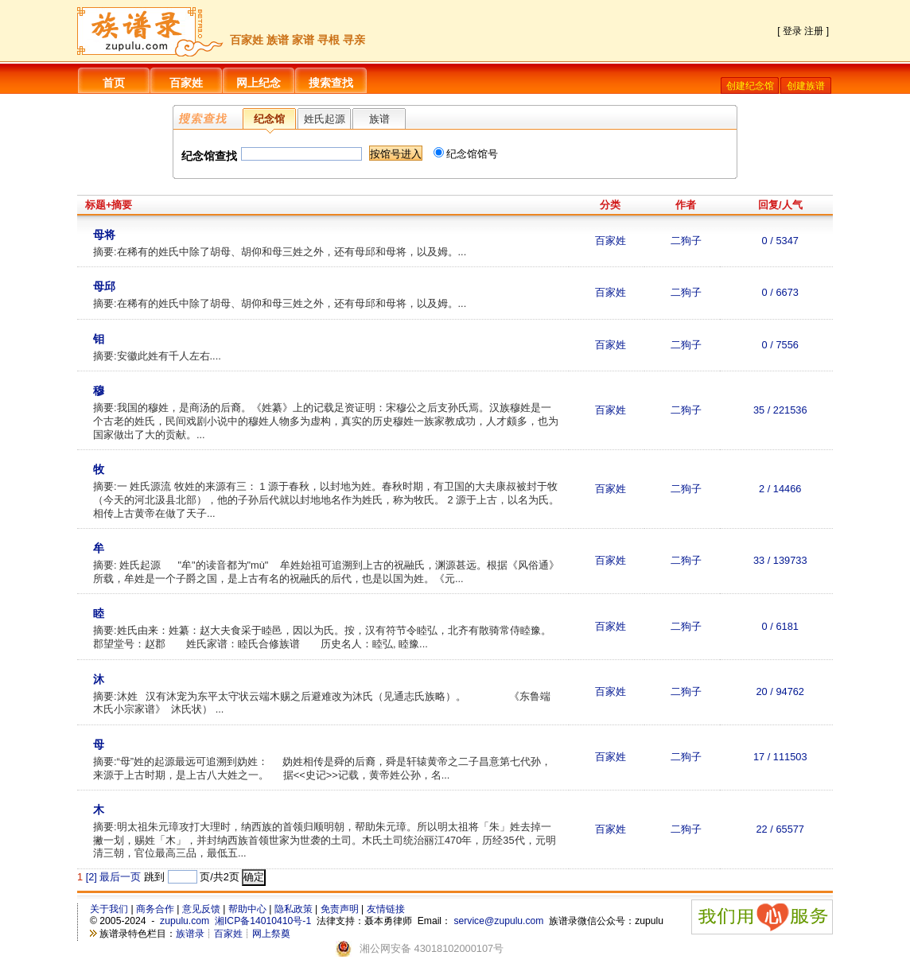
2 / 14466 (780, 489)
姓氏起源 (324, 119)
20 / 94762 (780, 691)
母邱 (104, 286)
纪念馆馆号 (466, 154)
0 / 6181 (780, 626)
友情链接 (386, 909)
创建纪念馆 (750, 85)
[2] (91, 877)
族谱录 (190, 933)
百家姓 (186, 82)
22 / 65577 (780, 829)
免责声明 (340, 909)
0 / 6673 (780, 292)
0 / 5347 (780, 241)
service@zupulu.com (498, 920)
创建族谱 (806, 85)
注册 (813, 31)
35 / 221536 (780, 410)
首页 (114, 82)
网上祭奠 (271, 933)
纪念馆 (269, 119)
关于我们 (109, 909)
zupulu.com (184, 920)
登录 (792, 31)
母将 (104, 234)
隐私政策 (293, 909)
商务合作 (155, 909)
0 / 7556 (780, 345)
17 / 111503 (780, 757)
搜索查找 (331, 82)
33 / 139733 (780, 560)
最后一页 (120, 877)
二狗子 (686, 241)
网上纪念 (258, 82)
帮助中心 (247, 909)
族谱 (379, 119)
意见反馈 (201, 909)
